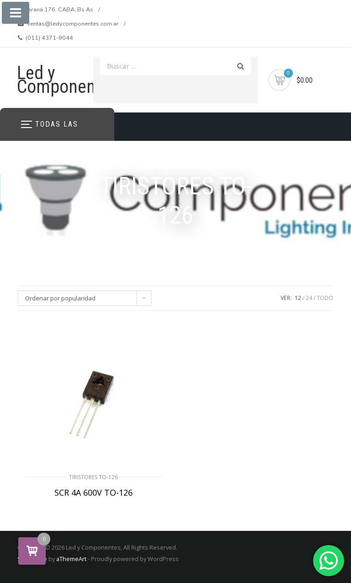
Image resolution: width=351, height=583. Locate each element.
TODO (325, 298)
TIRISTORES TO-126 (93, 477)
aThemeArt (71, 559)
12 (298, 298)
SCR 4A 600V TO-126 (93, 492)
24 (309, 298)
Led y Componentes (67, 79)
